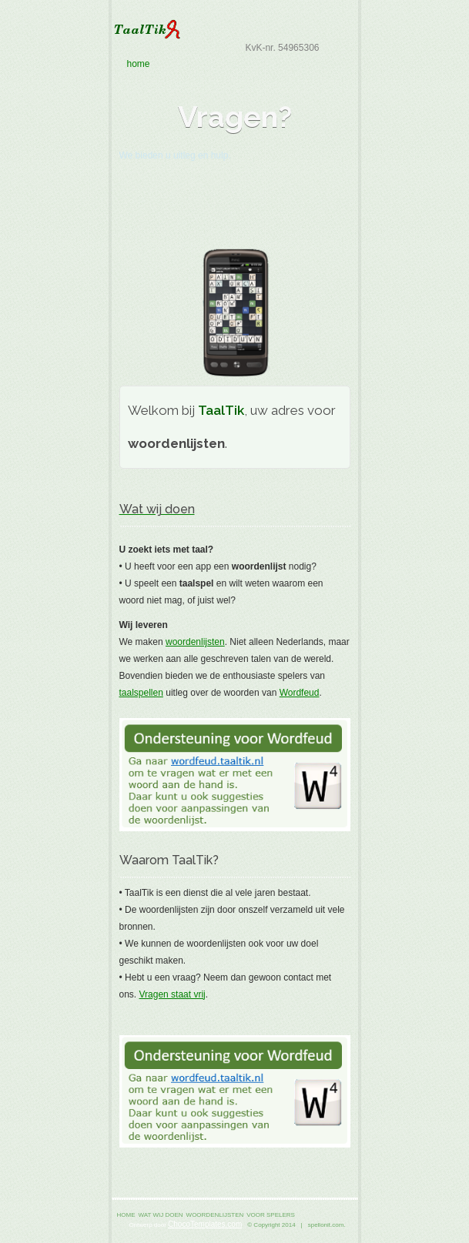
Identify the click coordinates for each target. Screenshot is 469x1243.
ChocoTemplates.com (205, 1224)
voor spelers (270, 1214)
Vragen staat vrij (172, 994)
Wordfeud (300, 692)
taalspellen (141, 692)
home (234, 64)
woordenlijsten (195, 642)
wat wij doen (161, 1214)
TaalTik (235, 29)
